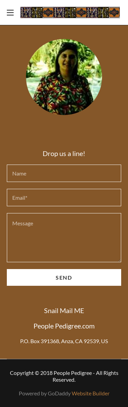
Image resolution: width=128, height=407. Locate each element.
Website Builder (91, 393)
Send (64, 277)
